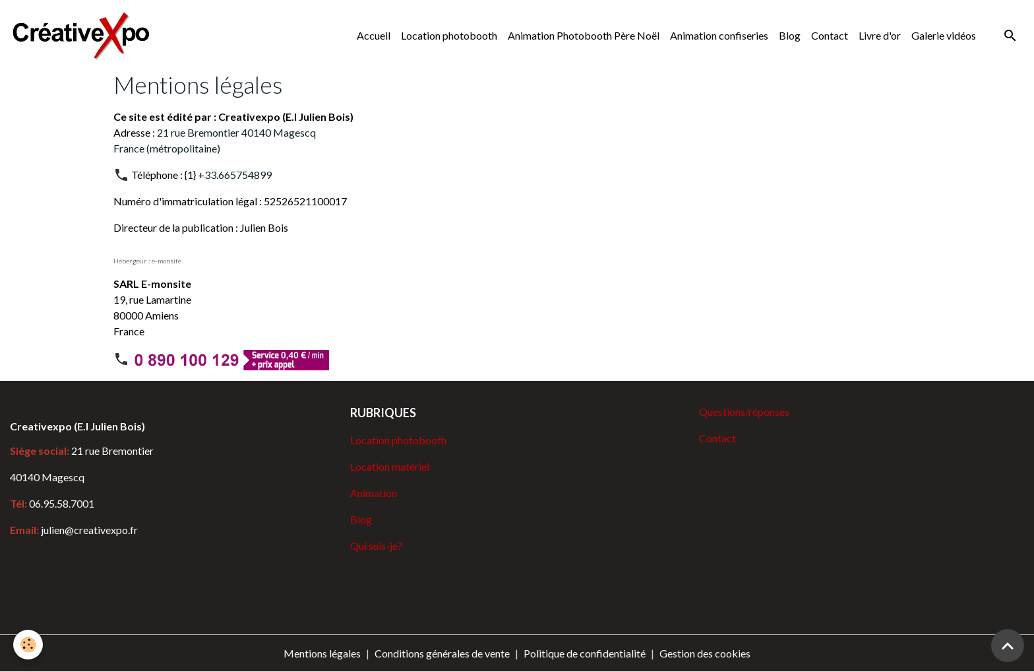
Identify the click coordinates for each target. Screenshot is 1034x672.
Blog (790, 35)
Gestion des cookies (704, 653)
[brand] (84, 35)
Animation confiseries (719, 35)
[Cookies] (28, 644)
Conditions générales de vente (442, 653)
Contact (829, 35)
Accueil (373, 35)
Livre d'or (880, 35)
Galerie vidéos (943, 35)
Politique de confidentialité (585, 653)
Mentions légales (322, 653)
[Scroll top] (1007, 645)
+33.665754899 (235, 174)
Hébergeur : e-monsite (147, 261)
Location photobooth (449, 35)
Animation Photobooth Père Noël (583, 35)
